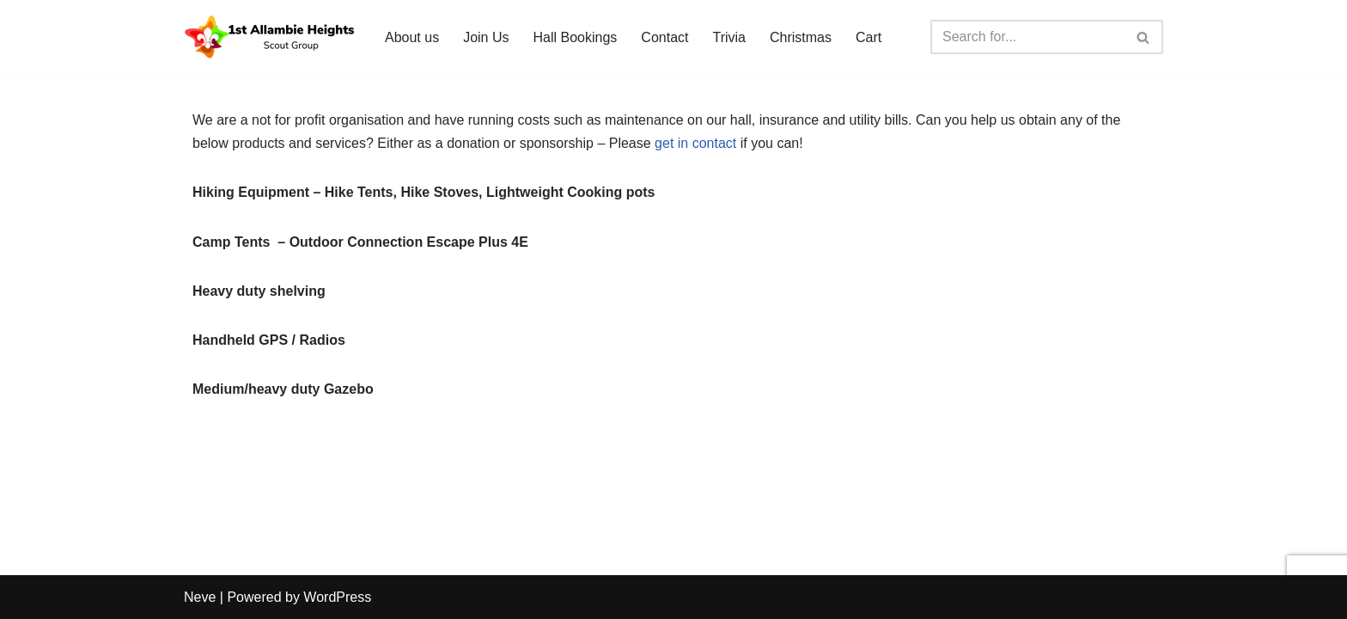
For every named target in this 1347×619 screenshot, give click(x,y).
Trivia (729, 37)
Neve (200, 597)
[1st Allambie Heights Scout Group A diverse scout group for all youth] (270, 36)
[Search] (1027, 37)
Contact (664, 37)
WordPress (337, 597)
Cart (868, 37)
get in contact (695, 143)
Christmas (801, 37)
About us (412, 37)
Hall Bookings (575, 37)
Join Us (486, 37)
